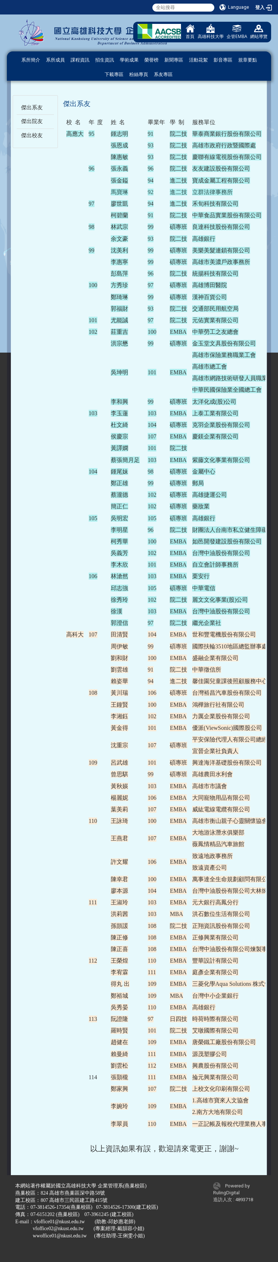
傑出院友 (32, 121)
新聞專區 (173, 60)
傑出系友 (32, 107)
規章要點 (247, 60)
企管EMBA (237, 31)
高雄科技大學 (211, 31)
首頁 (190, 31)
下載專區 (114, 74)
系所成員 (55, 60)
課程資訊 (80, 60)
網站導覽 (259, 31)
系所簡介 (30, 60)
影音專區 (223, 60)
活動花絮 (198, 60)
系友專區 (163, 74)
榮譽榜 (151, 60)
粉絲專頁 (138, 74)
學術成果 (129, 60)
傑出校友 (32, 135)
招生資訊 (104, 60)
